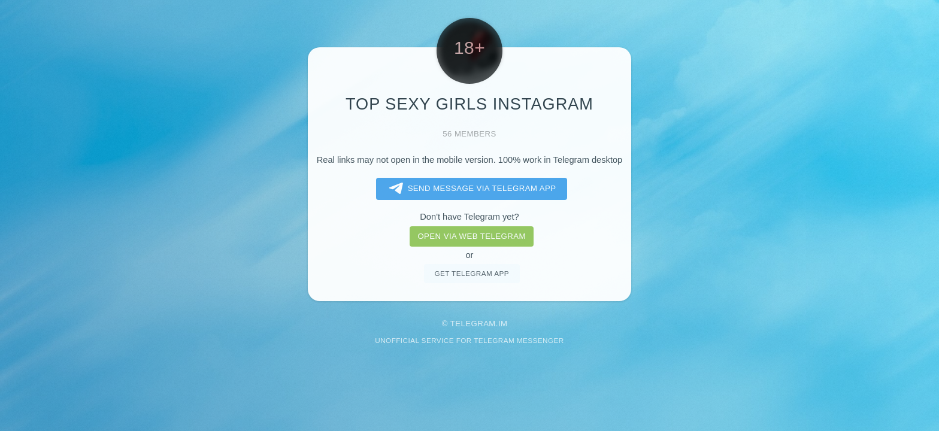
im (503, 323)
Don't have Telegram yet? (469, 216)
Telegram (473, 323)
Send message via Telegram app (470, 189)
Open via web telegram (471, 236)
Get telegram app (471, 273)
